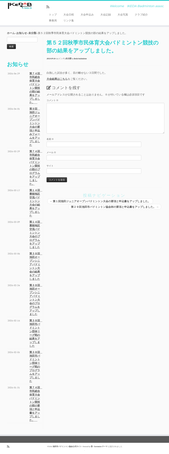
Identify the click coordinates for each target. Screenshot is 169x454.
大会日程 (68, 14)
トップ (53, 14)
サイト (50, 165)
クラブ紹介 (141, 14)
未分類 (32, 33)
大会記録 (105, 14)
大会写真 (123, 14)
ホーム (11, 33)
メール (51, 152)
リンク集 (68, 20)
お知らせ (21, 33)
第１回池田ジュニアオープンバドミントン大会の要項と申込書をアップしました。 (100, 201)
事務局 (53, 20)
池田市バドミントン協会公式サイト (67, 446)
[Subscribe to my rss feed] (48, 7)
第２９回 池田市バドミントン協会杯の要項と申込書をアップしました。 (115, 206)
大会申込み (87, 14)
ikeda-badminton (80, 58)
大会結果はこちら (57, 78)
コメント (52, 100)
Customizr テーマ (100, 446)
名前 (50, 139)
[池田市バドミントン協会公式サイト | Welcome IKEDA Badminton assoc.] (20, 10)
